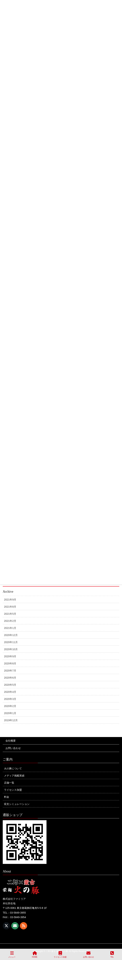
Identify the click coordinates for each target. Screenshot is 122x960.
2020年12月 (11, 635)
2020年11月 (11, 642)
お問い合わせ (13, 748)
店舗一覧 (9, 782)
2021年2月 (10, 620)
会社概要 (10, 740)
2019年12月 (11, 720)
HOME (34, 954)
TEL (112, 954)
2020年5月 (10, 684)
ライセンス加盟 (13, 789)
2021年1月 (10, 628)
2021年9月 (10, 599)
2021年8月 (10, 606)
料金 (6, 796)
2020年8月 (10, 663)
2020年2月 (10, 706)
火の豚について (13, 768)
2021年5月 (10, 613)
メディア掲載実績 (14, 775)
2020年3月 (10, 699)
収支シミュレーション (17, 804)
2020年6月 (10, 677)
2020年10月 (11, 649)
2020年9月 (10, 656)
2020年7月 (10, 670)
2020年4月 (10, 691)
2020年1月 (10, 713)
